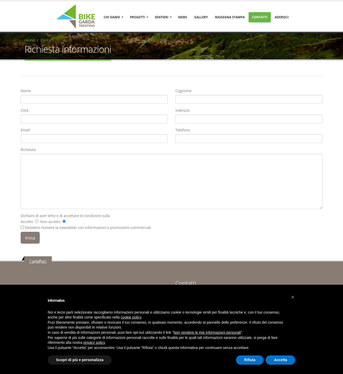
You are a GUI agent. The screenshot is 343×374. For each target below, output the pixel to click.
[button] (293, 297)
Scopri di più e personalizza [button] (79, 360)
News (182, 17)
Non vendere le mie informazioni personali (207, 332)
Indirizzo (182, 110)
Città (24, 110)
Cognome (183, 90)
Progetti (137, 17)
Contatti (259, 17)
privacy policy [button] (94, 342)
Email (25, 130)
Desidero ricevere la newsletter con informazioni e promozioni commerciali (86, 227)
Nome (26, 90)
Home (30, 40)
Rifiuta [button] (250, 360)
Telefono (182, 130)
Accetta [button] (280, 360)
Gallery (201, 17)
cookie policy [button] (131, 317)
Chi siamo (112, 17)
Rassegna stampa (230, 17)
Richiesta (28, 149)
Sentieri (161, 17)
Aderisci (282, 17)
